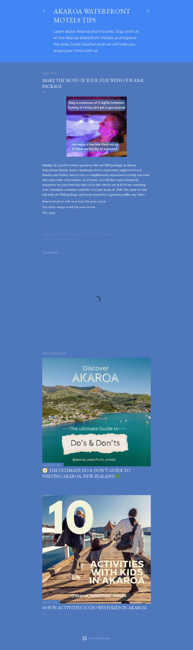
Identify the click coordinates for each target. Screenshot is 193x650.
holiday (92, 233)
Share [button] (45, 228)
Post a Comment (60, 483)
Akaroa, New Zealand (64, 239)
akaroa (54, 233)
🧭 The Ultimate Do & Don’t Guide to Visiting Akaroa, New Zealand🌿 (86, 473)
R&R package (104, 233)
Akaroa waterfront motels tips (92, 15)
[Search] (148, 10)
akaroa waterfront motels (73, 233)
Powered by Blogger (96, 638)
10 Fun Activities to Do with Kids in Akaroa (94, 607)
